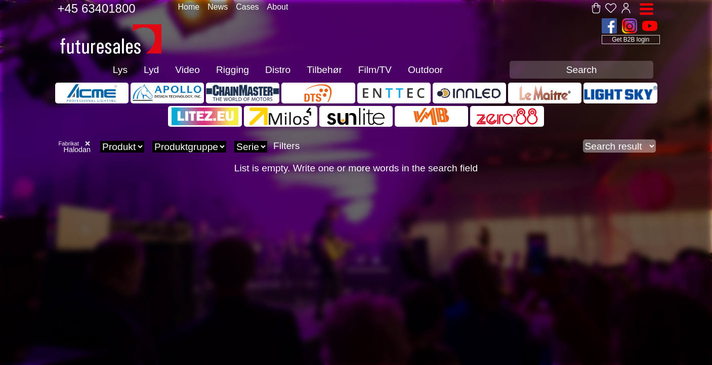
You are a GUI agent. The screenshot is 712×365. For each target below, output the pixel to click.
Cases (247, 7)
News (217, 7)
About (277, 7)
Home (189, 7)
